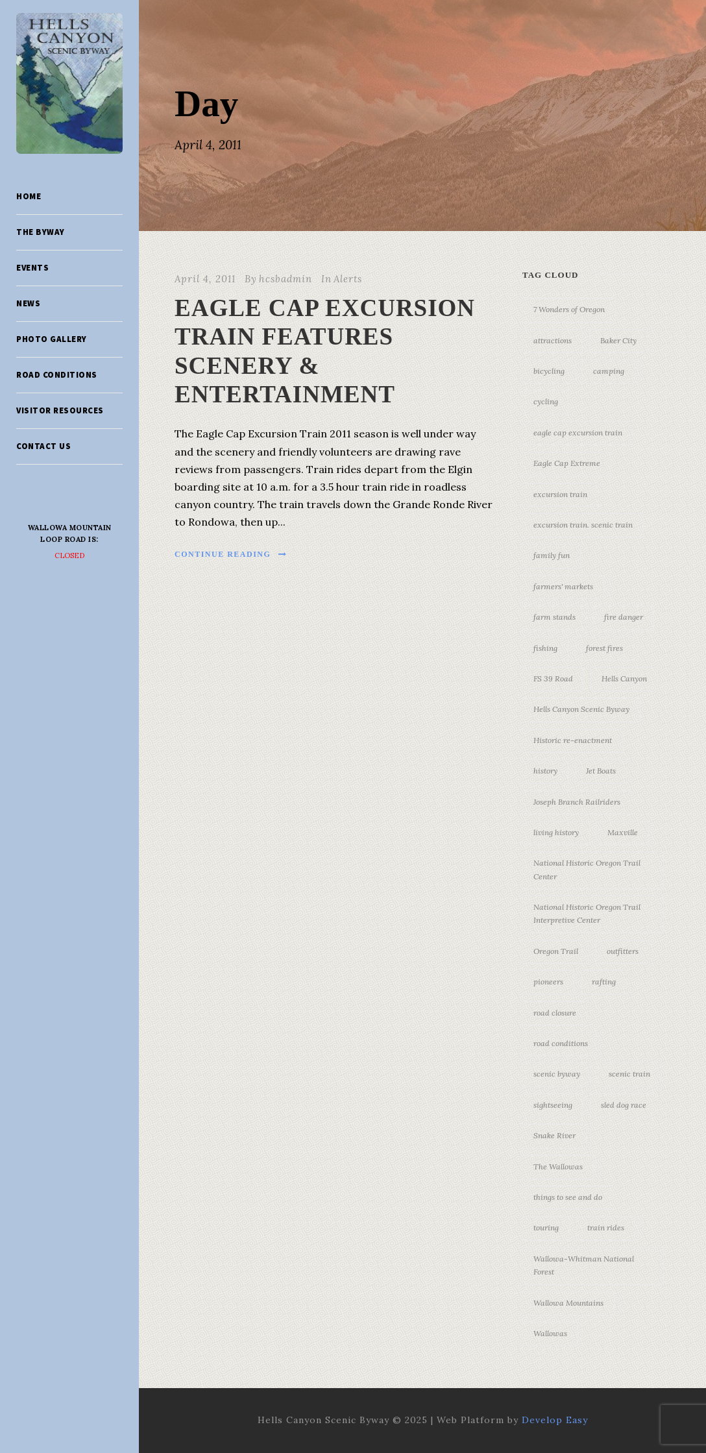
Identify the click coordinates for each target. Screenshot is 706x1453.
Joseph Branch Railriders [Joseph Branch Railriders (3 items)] (576, 802)
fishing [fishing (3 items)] (545, 648)
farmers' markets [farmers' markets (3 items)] (563, 586)
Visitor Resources (60, 410)
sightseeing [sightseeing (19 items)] (552, 1105)
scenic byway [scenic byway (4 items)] (556, 1074)
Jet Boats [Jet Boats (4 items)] (601, 770)
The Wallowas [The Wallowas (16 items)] (558, 1166)
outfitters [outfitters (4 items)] (623, 951)
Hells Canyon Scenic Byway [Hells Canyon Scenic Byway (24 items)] (581, 709)
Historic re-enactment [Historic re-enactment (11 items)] (572, 740)
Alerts (348, 279)
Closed (70, 555)
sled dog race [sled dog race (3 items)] (623, 1105)
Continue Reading (231, 554)
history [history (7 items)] (545, 770)
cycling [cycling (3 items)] (545, 401)
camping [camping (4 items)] (608, 371)
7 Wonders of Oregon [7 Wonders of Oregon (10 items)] (569, 309)
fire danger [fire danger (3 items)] (623, 617)
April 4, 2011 (205, 279)
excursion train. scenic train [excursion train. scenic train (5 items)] (583, 525)
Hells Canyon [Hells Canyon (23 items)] (624, 678)
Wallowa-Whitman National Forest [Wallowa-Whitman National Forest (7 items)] (583, 1265)
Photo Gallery (51, 339)
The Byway (40, 232)
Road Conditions (56, 374)
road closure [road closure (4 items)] (554, 1013)
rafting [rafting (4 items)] (604, 981)
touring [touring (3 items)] (546, 1227)
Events (32, 267)
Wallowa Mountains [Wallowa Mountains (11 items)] (568, 1303)
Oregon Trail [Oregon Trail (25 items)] (555, 951)
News (28, 303)
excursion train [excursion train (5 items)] (560, 494)
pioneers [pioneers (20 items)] (548, 981)
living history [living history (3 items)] (556, 832)
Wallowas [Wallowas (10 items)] (550, 1333)
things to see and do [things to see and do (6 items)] (567, 1197)
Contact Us (43, 446)
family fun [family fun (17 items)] (551, 555)
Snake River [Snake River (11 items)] (554, 1135)
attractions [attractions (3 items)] (552, 340)
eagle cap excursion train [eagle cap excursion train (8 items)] (577, 432)
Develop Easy (555, 1420)
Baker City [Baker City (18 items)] (618, 340)
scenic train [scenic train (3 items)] (629, 1074)
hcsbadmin (285, 279)
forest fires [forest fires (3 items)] (604, 648)
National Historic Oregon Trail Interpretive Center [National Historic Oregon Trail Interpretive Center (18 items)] (586, 913)
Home (28, 196)
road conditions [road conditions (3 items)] (560, 1043)
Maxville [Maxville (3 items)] (622, 832)
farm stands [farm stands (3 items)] (554, 617)
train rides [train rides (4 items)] (605, 1227)
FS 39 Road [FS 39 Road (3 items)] (553, 678)
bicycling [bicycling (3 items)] (549, 371)
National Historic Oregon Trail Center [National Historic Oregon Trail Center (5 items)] (586, 869)
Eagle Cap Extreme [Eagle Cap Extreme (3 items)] (566, 463)
